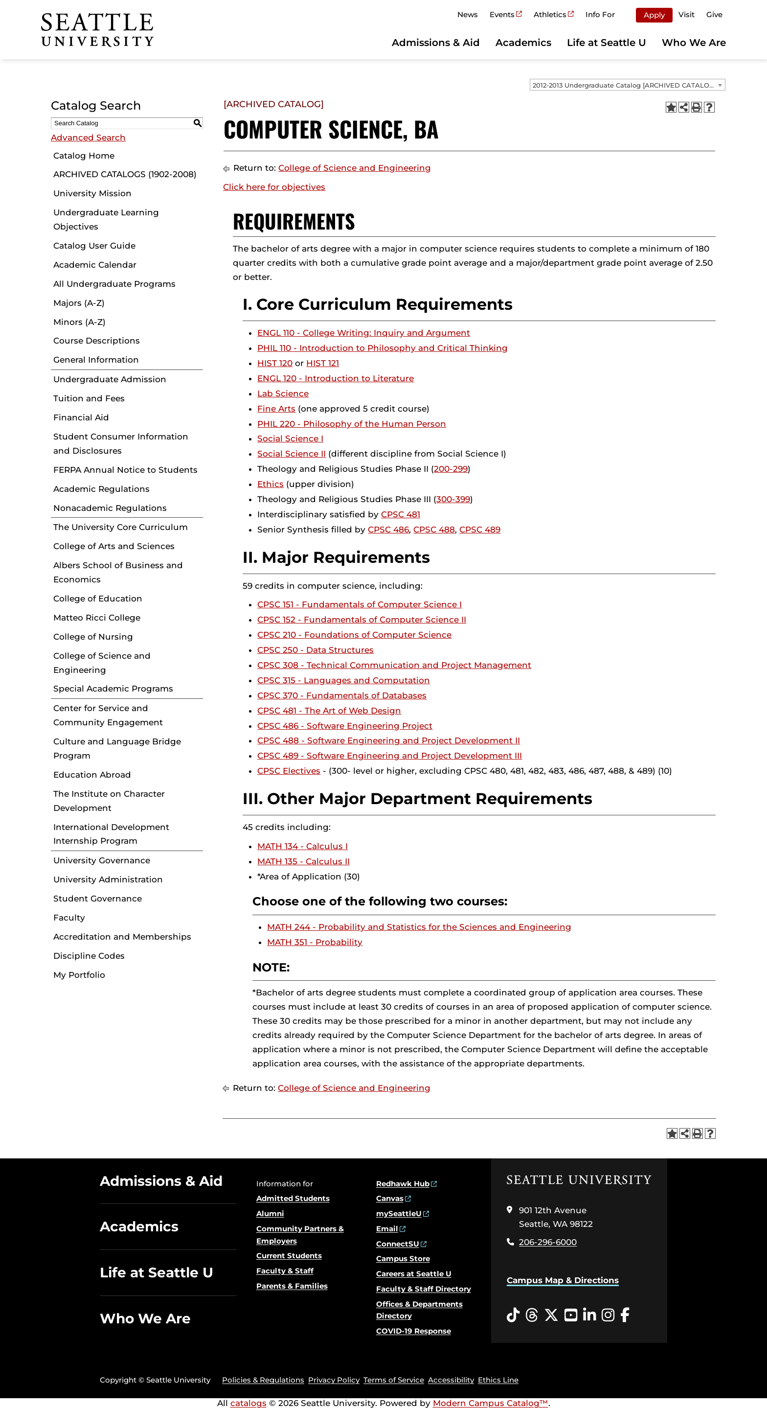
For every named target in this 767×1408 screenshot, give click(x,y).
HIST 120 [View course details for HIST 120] (275, 363)
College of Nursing (93, 637)
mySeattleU (399, 1213)
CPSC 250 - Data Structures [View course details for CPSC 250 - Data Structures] (315, 650)
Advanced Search (88, 137)
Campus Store (403, 1258)
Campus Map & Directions (563, 1280)
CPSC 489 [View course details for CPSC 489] (479, 529)
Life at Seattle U (606, 42)
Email (387, 1228)
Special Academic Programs (113, 688)
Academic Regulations (101, 489)
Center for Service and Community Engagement (108, 715)
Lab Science (283, 393)
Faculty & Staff (285, 1270)
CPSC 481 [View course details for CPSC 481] (400, 514)
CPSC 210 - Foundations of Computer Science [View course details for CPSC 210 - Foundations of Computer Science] (354, 635)
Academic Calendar (94, 265)
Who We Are (694, 42)
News (467, 14)
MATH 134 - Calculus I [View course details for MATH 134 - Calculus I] (302, 846)
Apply (654, 15)
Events (502, 14)
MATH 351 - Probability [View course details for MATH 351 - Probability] (314, 942)
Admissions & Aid (436, 42)
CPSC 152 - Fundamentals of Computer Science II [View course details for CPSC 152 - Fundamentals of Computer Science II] (361, 619)
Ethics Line (498, 1380)
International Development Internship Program (111, 834)
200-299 (451, 469)
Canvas (390, 1198)
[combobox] (627, 85)
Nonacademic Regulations (110, 508)
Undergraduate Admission (109, 379)
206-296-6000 (548, 1242)
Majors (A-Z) (79, 303)
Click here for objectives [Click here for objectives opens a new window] (274, 187)
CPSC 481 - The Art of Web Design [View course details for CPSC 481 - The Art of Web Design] (329, 711)
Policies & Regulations (263, 1380)
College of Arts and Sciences (114, 546)
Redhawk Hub (402, 1183)
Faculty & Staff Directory (423, 1288)
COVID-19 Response (413, 1331)
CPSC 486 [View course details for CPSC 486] (388, 529)
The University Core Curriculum (120, 527)
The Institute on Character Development (109, 801)
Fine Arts (276, 409)
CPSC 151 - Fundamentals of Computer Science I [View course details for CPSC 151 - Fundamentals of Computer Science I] (359, 604)
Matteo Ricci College (96, 618)
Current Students (289, 1255)
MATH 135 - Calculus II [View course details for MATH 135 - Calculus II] (303, 861)
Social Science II (291, 454)
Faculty (69, 918)
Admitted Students (293, 1198)
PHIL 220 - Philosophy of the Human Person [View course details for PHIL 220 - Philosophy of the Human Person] (351, 424)
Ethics (270, 484)
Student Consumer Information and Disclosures (120, 444)
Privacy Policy (334, 1380)
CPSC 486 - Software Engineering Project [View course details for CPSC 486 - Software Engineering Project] (344, 726)
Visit (686, 14)
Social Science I (290, 438)
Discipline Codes (89, 956)
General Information (96, 360)
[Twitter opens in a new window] (551, 1315)
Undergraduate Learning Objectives (106, 219)
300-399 (453, 499)
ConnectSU (397, 1243)
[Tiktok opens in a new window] (513, 1315)
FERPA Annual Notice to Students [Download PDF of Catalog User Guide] (125, 470)
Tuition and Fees (89, 398)
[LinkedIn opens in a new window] (589, 1315)
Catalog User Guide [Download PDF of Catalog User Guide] (94, 246)
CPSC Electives (288, 771)
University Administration (108, 879)
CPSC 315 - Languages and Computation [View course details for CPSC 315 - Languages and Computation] (343, 680)
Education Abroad (92, 775)
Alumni (270, 1213)
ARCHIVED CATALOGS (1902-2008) (125, 174)
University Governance (101, 860)
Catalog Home (83, 156)
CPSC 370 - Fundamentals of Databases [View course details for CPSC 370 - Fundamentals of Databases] (342, 695)
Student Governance (97, 898)
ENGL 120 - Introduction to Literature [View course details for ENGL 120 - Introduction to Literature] (335, 378)
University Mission (92, 193)
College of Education (97, 598)
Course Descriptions (96, 341)
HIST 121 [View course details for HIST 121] (322, 363)
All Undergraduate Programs (114, 284)
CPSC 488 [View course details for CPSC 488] (434, 529)
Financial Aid (81, 417)
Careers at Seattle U (413, 1273)
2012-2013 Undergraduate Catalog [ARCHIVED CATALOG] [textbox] (624, 85)
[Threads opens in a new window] (531, 1315)
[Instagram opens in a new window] (608, 1315)
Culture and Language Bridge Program (117, 749)
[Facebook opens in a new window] (625, 1315)
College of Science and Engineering (102, 663)
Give (714, 14)
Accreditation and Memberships (122, 937)
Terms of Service (393, 1380)
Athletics (550, 14)
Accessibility (451, 1380)
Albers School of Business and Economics (118, 572)
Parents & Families (292, 1286)
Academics (523, 42)
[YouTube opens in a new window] (570, 1315)
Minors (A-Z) (79, 322)
